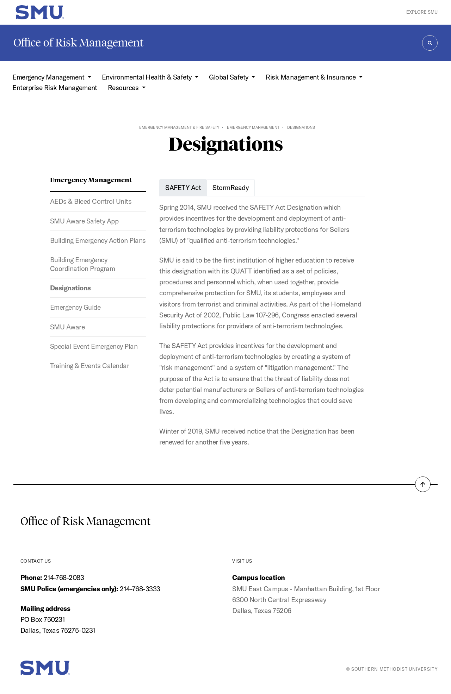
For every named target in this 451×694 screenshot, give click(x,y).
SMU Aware (67, 327)
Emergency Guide (75, 307)
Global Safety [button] (229, 77)
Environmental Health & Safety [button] (147, 77)
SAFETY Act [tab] (183, 187)
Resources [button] (124, 87)
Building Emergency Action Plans (98, 240)
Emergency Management (253, 127)
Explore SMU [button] (422, 12)
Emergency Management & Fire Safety (179, 127)
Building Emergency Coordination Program (82, 263)
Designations (70, 288)
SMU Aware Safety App (84, 221)
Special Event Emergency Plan (93, 346)
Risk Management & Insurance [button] (311, 77)
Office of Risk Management (78, 43)
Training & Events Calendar (89, 365)
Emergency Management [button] (49, 77)
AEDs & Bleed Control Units (90, 201)
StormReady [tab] (230, 187)
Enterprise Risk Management (54, 87)
